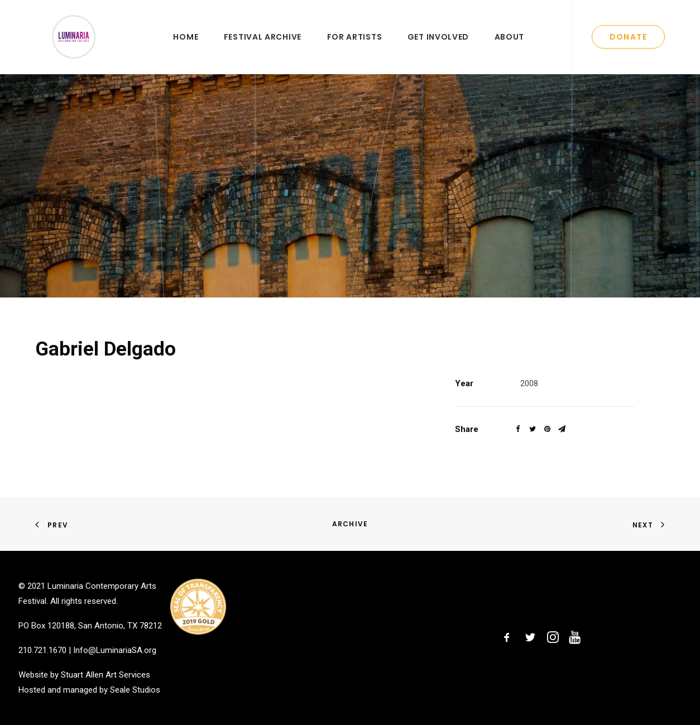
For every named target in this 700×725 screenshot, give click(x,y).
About (510, 48)
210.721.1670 (42, 650)
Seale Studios (135, 690)
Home (185, 48)
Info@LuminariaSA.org (114, 650)
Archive (350, 524)
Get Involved (438, 48)
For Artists (354, 48)
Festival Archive (262, 48)
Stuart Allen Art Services (105, 675)
